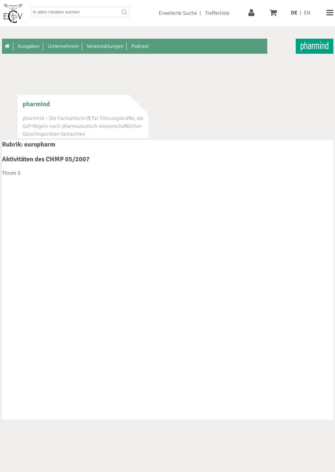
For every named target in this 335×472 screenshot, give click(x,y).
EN (307, 13)
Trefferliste (217, 13)
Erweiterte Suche (178, 13)
